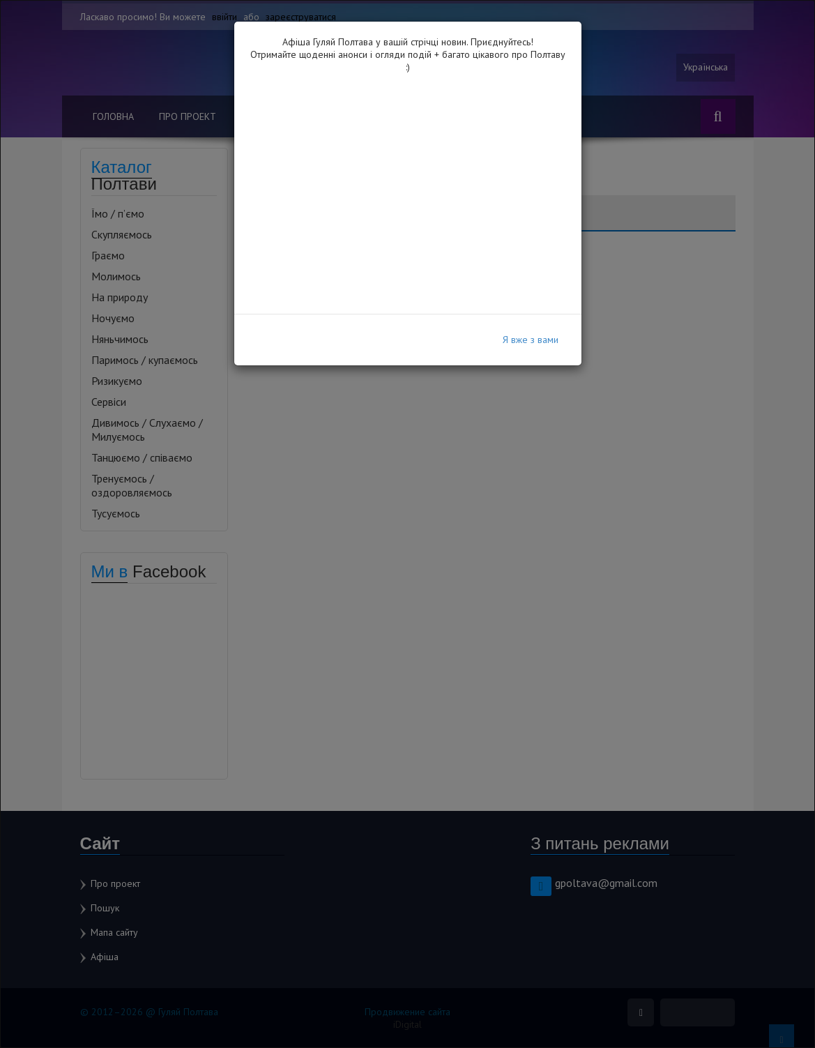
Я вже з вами (530, 339)
